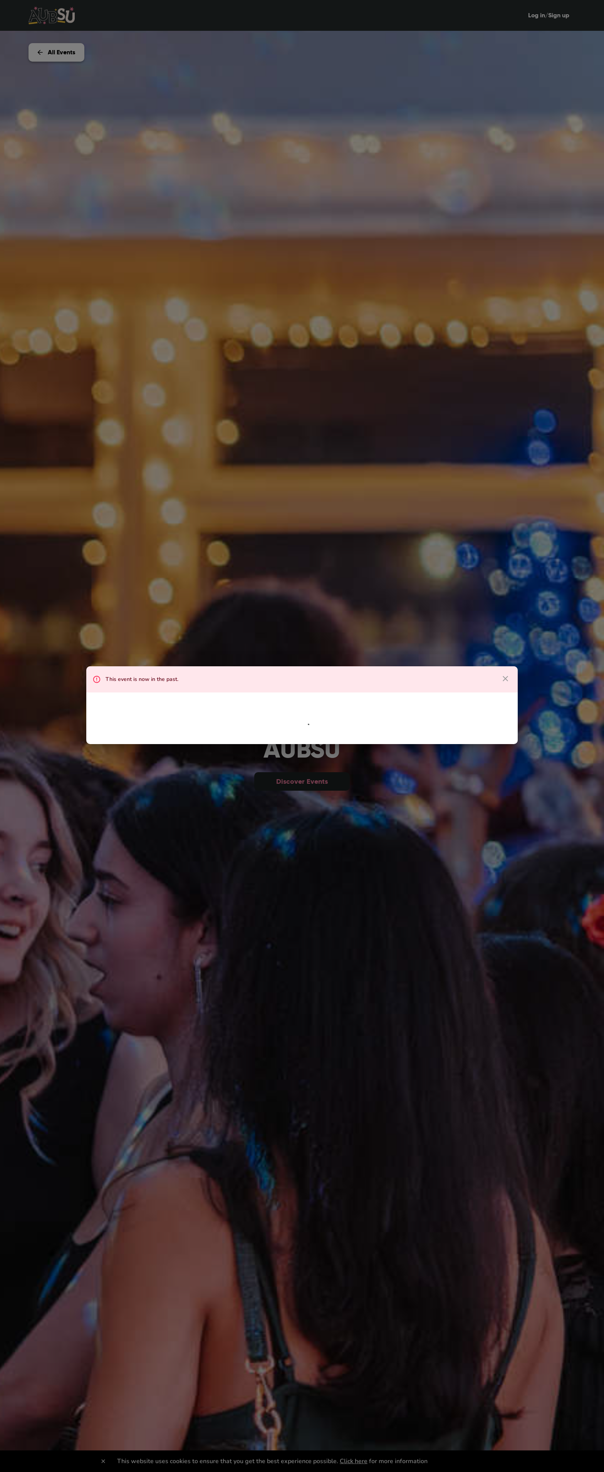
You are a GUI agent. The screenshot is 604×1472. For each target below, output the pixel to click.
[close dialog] (505, 678)
